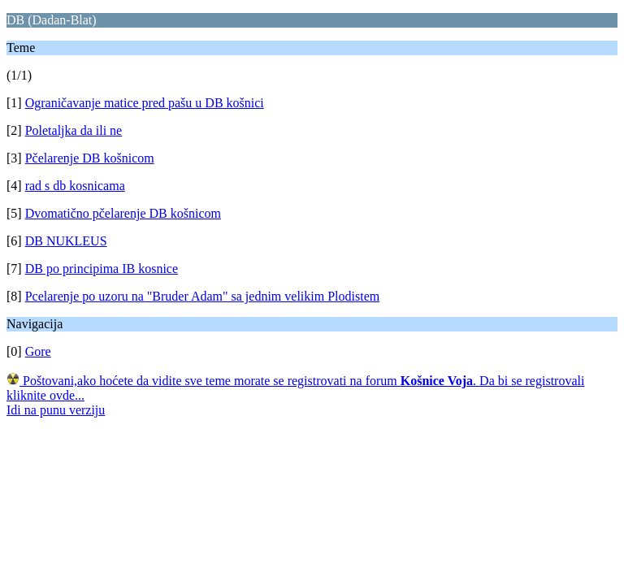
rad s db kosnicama (75, 186)
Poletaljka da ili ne (74, 130)
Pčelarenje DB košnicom (89, 158)
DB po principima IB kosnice (101, 268)
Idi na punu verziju (55, 410)
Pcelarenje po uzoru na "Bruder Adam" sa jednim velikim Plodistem (202, 296)
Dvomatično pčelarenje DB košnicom (123, 213)
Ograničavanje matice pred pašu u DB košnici (144, 103)
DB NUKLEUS (66, 241)
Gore (38, 351)
